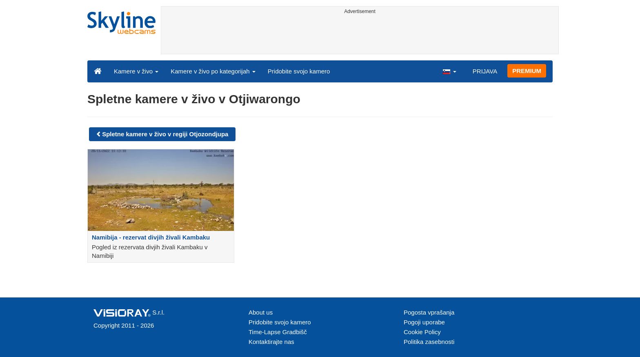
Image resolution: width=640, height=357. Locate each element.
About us (261, 312)
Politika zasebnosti (429, 341)
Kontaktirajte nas (271, 341)
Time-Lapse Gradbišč (278, 331)
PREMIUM (526, 70)
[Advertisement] (359, 35)
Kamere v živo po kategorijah (213, 71)
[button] (449, 71)
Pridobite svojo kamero (299, 71)
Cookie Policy (422, 331)
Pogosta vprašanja (429, 312)
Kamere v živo (136, 71)
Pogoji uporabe (424, 322)
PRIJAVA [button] (485, 71)
